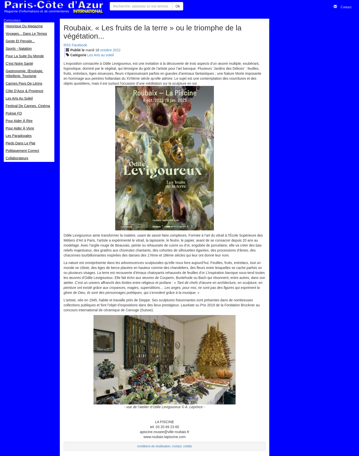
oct (106, 50)
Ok (178, 6)
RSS (67, 45)
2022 (116, 50)
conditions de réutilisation (154, 446)
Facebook (79, 45)
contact (176, 446)
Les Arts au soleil (100, 55)
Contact (344, 6)
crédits (187, 446)
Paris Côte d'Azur (53, 7)
